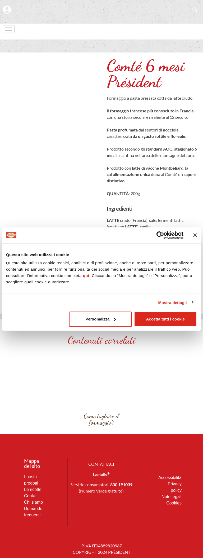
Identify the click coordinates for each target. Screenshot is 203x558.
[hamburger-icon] (9, 29)
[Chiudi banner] (195, 235)
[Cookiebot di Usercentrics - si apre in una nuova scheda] (160, 235)
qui (86, 275)
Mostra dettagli (172, 302)
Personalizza (100, 319)
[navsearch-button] (192, 10)
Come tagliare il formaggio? (101, 419)
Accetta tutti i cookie (165, 319)
